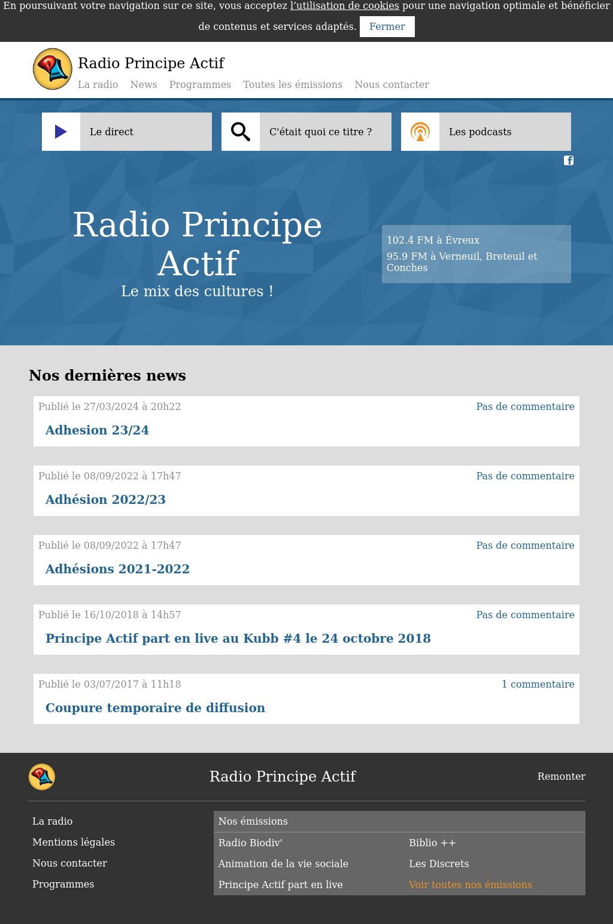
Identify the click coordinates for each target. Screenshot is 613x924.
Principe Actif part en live (281, 884)
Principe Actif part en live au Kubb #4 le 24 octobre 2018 (238, 638)
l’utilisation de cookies (344, 5)
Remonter (561, 776)
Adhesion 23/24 (97, 430)
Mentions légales (73, 842)
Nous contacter (391, 84)
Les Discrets (439, 864)
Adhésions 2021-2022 (117, 569)
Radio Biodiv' (251, 843)
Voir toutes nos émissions (470, 884)
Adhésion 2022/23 (105, 500)
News (143, 84)
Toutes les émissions (292, 84)
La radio (98, 84)
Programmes (200, 84)
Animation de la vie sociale (284, 864)
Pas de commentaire (525, 406)
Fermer (387, 26)
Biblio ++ (432, 843)
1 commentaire (538, 684)
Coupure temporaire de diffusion (155, 708)
